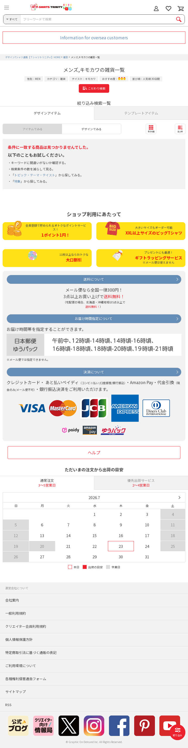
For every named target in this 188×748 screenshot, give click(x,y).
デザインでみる (91, 129)
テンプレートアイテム (141, 113)
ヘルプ (94, 452)
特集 (17, 181)
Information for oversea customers (94, 37)
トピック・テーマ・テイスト (34, 175)
